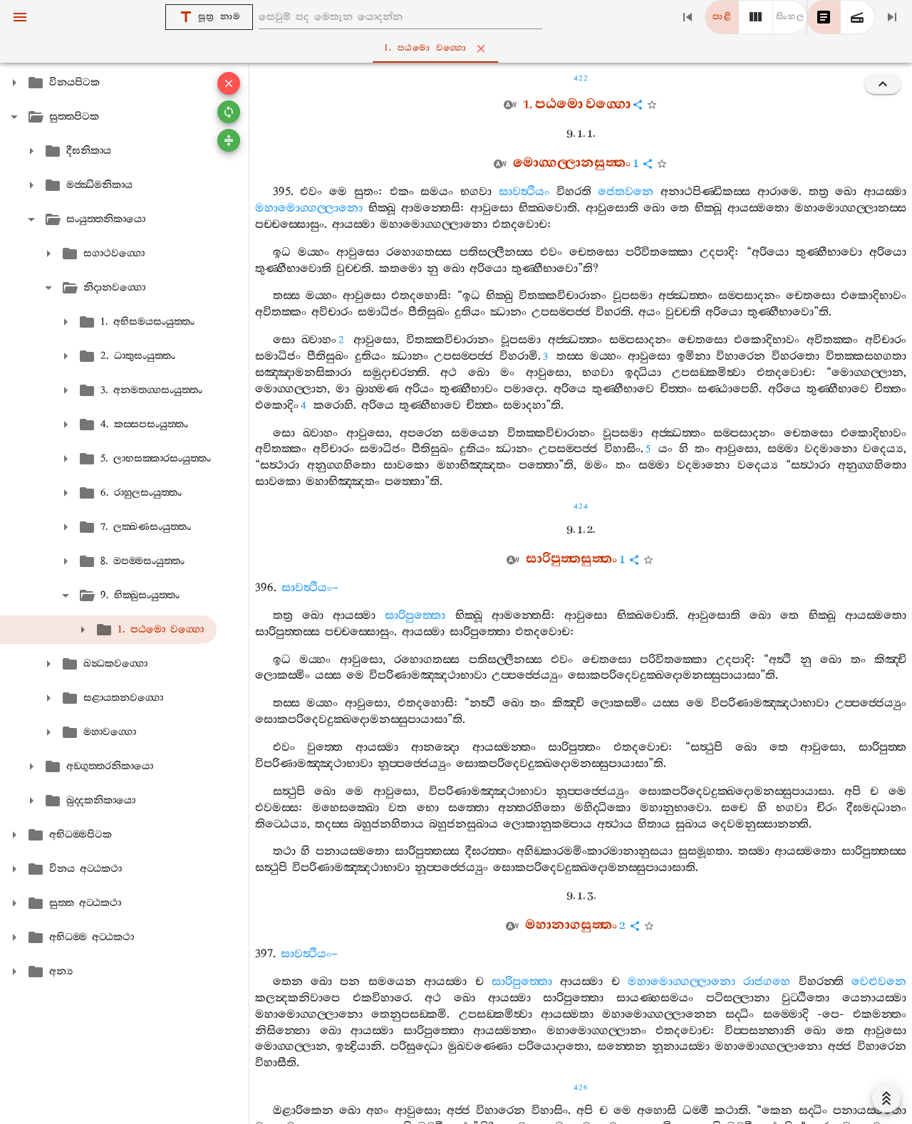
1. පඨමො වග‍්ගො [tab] (459, 48)
